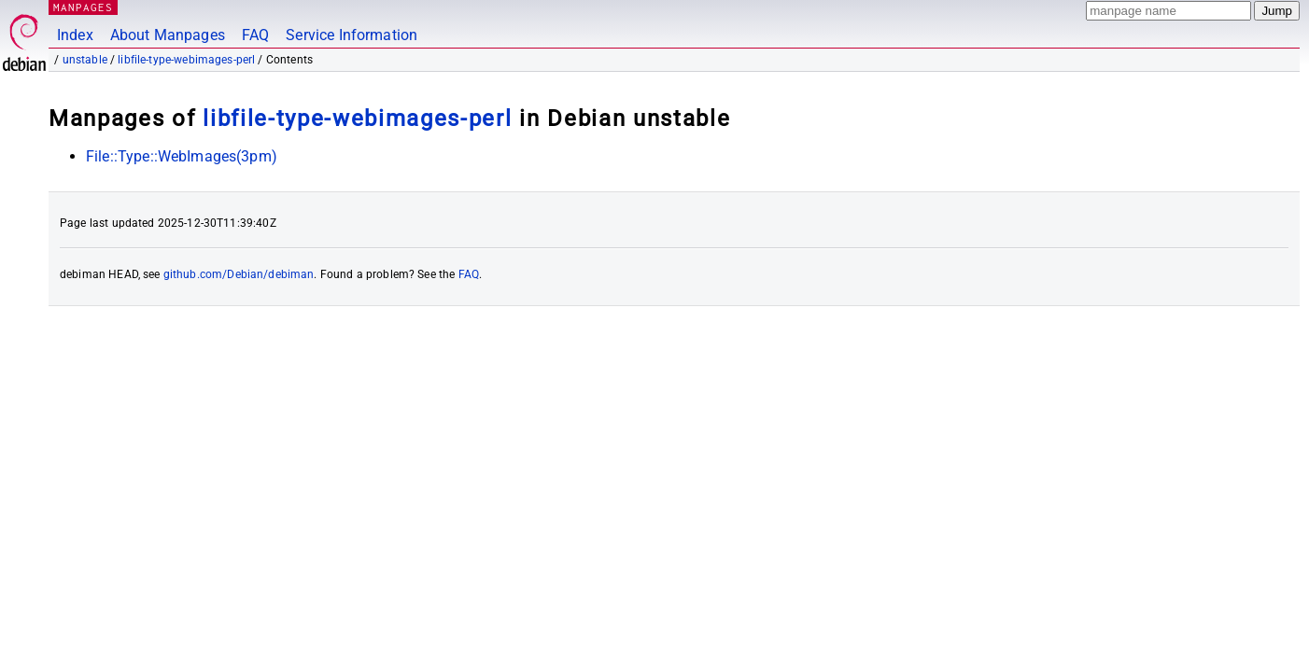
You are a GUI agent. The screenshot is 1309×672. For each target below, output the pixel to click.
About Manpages (167, 35)
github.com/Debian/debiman (239, 274)
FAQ (255, 35)
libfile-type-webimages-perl (186, 59)
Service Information (351, 35)
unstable (85, 59)
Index (75, 35)
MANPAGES (83, 7)
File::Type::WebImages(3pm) (181, 156)
